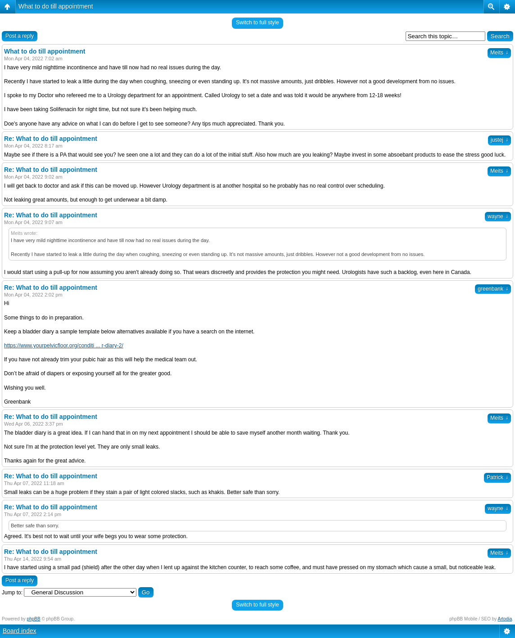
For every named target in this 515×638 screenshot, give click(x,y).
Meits (499, 52)
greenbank (493, 289)
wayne (498, 216)
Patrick (497, 477)
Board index (19, 630)
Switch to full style (257, 22)
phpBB (34, 618)
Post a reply (19, 36)
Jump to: (12, 592)
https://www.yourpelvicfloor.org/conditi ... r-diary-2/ (63, 345)
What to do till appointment (55, 6)
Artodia (505, 618)
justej (499, 140)
